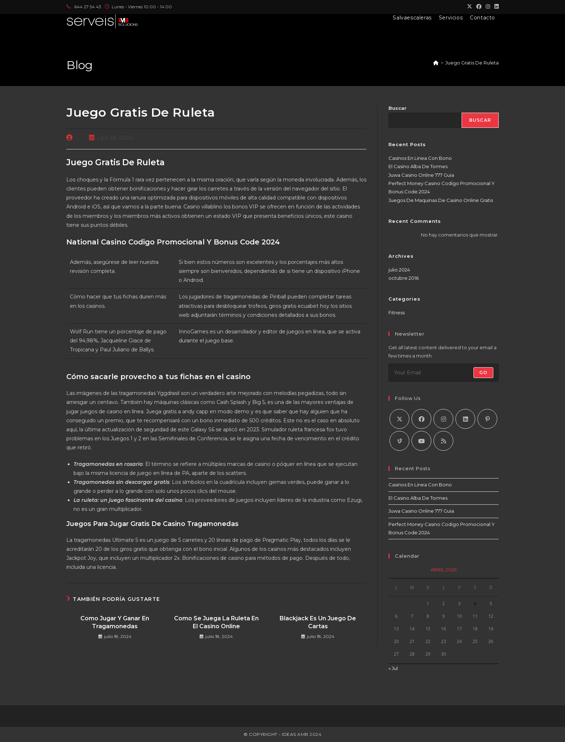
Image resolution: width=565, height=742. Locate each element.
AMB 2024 (309, 734)
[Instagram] (443, 419)
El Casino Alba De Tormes (418, 166)
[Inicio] (436, 63)
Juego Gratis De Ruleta (472, 63)
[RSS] (443, 441)
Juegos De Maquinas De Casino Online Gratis (440, 200)
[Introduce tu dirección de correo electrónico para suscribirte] (443, 373)
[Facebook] (421, 419)
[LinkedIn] (465, 419)
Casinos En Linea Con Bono (420, 158)
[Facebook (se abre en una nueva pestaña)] (479, 6)
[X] (399, 419)
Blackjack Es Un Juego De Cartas (318, 622)
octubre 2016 (403, 278)
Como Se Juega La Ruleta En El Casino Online (216, 622)
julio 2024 (399, 270)
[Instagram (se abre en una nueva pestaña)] (488, 6)
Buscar (397, 108)
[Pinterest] (487, 419)
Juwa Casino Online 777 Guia (421, 175)
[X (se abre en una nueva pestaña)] (469, 6)
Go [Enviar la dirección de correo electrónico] (483, 372)
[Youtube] (421, 441)
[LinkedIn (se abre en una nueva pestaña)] (495, 6)
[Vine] (399, 441)
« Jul (393, 668)
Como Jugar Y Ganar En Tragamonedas (114, 622)
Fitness (396, 312)
